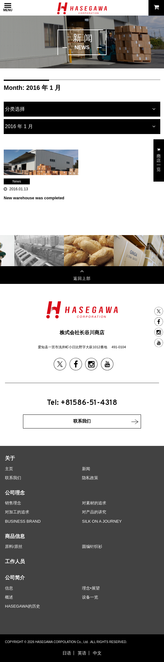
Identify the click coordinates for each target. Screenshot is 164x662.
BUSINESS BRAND (23, 521)
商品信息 (15, 536)
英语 (82, 653)
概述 (9, 597)
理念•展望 (91, 588)
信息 (9, 588)
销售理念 (13, 503)
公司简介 (15, 577)
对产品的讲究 (94, 512)
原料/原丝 (13, 546)
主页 (9, 468)
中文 (97, 653)
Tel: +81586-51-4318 (82, 403)
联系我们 (13, 477)
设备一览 (90, 597)
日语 (66, 653)
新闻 (86, 468)
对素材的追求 (94, 503)
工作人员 (15, 561)
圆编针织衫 (92, 546)
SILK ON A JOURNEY (102, 521)
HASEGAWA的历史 (22, 606)
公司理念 (15, 492)
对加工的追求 (17, 512)
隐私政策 (90, 477)
